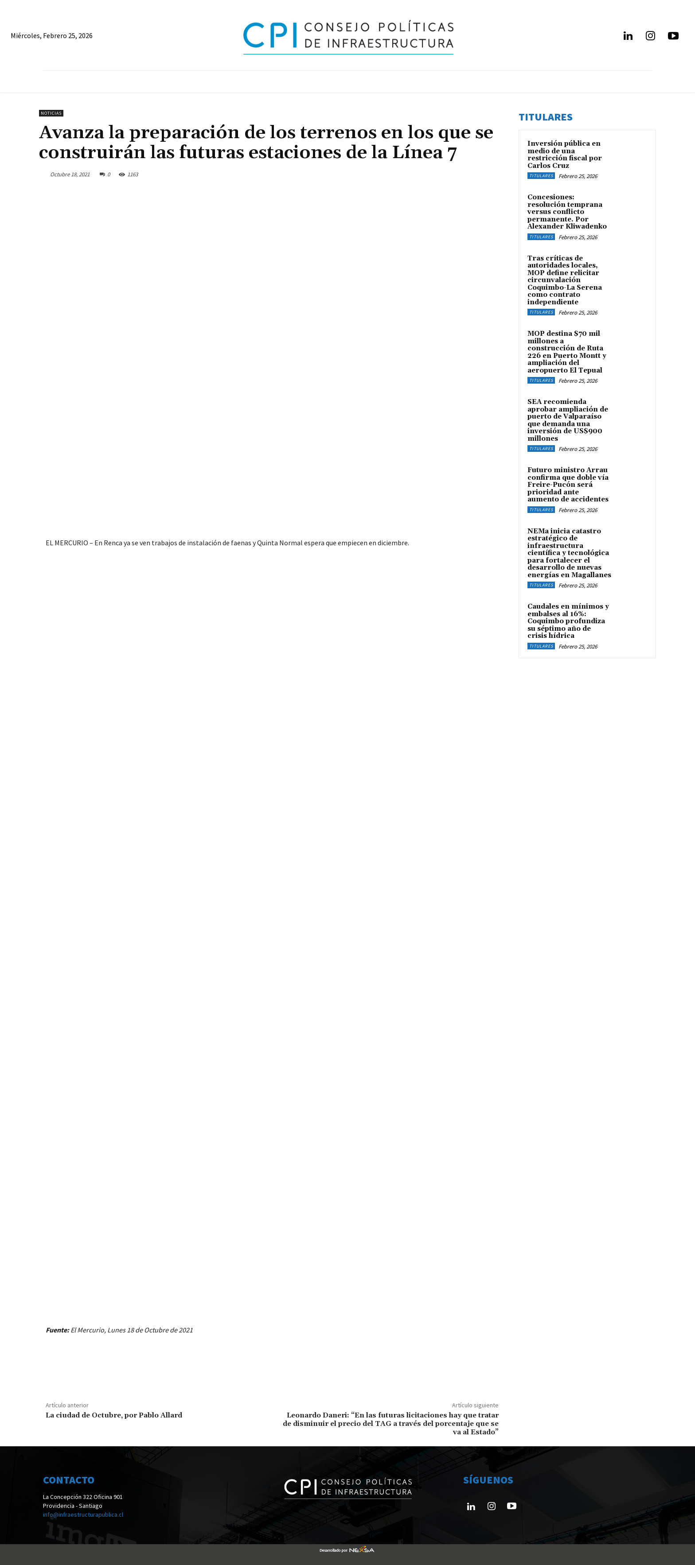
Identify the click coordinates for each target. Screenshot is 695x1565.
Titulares (541, 176)
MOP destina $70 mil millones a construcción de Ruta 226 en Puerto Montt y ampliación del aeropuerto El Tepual (566, 352)
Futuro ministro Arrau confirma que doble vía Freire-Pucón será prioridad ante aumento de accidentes (568, 485)
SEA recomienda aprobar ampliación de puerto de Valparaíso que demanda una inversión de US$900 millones (567, 420)
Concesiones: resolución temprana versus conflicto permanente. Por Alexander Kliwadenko (567, 212)
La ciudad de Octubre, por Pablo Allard (114, 1415)
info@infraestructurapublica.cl (83, 1514)
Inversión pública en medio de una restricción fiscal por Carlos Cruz (564, 155)
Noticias (51, 113)
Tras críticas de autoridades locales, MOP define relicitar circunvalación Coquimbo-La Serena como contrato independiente (564, 280)
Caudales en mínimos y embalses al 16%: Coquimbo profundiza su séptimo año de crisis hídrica (568, 621)
